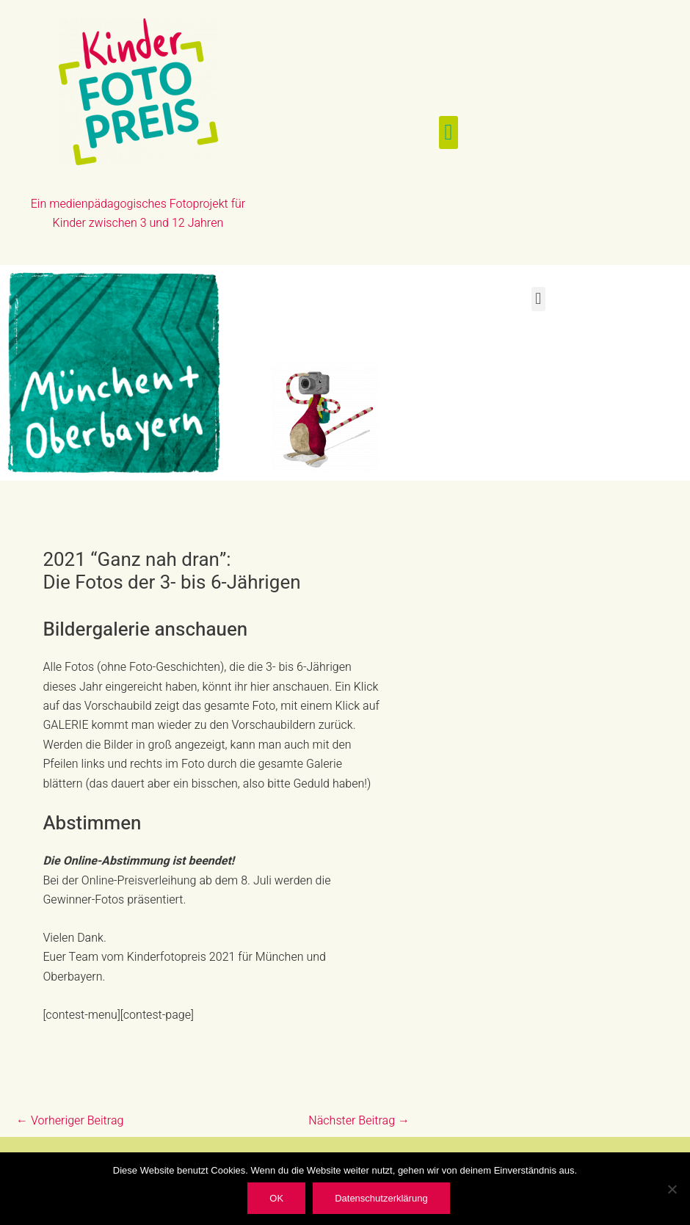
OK (276, 1198)
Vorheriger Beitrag (69, 1121)
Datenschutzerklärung (381, 1198)
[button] (448, 132)
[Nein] (671, 1189)
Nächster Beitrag (359, 1121)
